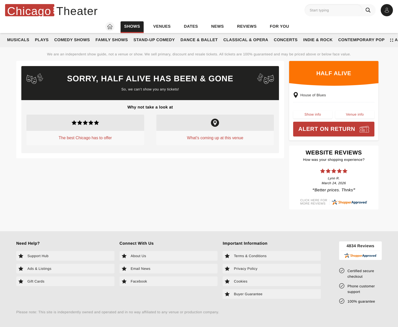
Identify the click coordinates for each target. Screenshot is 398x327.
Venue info (355, 116)
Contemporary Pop (361, 40)
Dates (191, 26)
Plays (41, 40)
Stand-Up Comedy (154, 40)
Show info (313, 116)
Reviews (247, 26)
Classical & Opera (245, 40)
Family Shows (111, 40)
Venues (162, 26)
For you (279, 26)
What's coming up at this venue (215, 138)
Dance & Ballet (199, 40)
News (217, 26)
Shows (132, 26)
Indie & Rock (318, 40)
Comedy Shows (72, 40)
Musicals (18, 40)
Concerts (286, 40)
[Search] (369, 10)
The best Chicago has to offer (85, 138)
